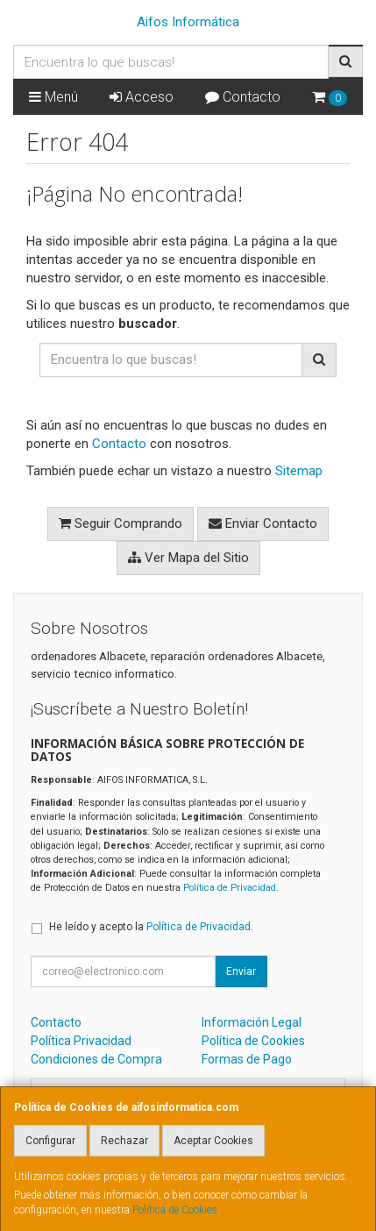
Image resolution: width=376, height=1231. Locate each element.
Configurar (50, 1141)
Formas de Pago (247, 1059)
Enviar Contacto (263, 523)
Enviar (241, 971)
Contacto (242, 97)
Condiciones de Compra (96, 1059)
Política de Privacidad (229, 887)
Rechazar (124, 1141)
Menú (53, 97)
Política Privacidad (81, 1041)
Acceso (142, 97)
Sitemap (299, 471)
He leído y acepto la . (151, 927)
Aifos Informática (188, 22)
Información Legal (252, 1022)
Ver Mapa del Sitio (188, 558)
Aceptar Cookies (213, 1141)
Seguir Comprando (120, 523)
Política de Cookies (174, 1210)
